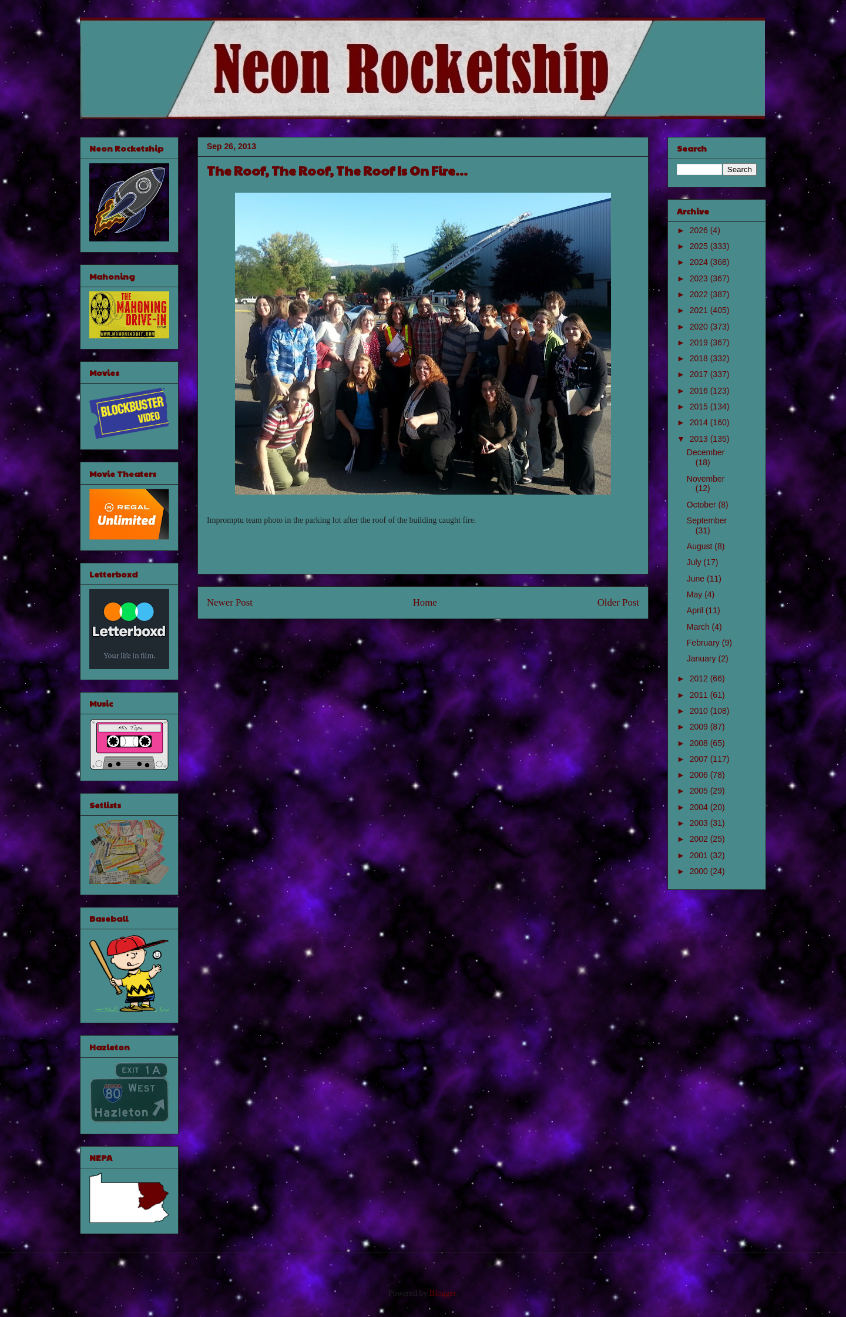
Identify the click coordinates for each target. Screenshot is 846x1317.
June (697, 578)
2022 (700, 294)
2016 (700, 390)
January (703, 658)
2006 (700, 775)
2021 (700, 310)
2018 (700, 358)
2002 (700, 839)
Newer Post (230, 602)
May (695, 594)
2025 (700, 246)
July (695, 562)
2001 (700, 855)
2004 (700, 807)
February (704, 642)
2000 (700, 871)
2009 (700, 726)
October (703, 504)
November (706, 478)
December (706, 452)
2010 (700, 710)
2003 (700, 823)
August (700, 546)
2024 (700, 262)
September (707, 520)
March (699, 626)
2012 (700, 678)
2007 (700, 759)
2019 (700, 342)
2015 (700, 406)
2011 (700, 695)
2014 (700, 422)
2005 (700, 790)
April (696, 610)
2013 (700, 439)
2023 (700, 278)
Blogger (442, 1293)
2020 (700, 326)
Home (425, 602)
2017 (700, 374)
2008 (700, 743)
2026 (700, 230)
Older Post (618, 602)
